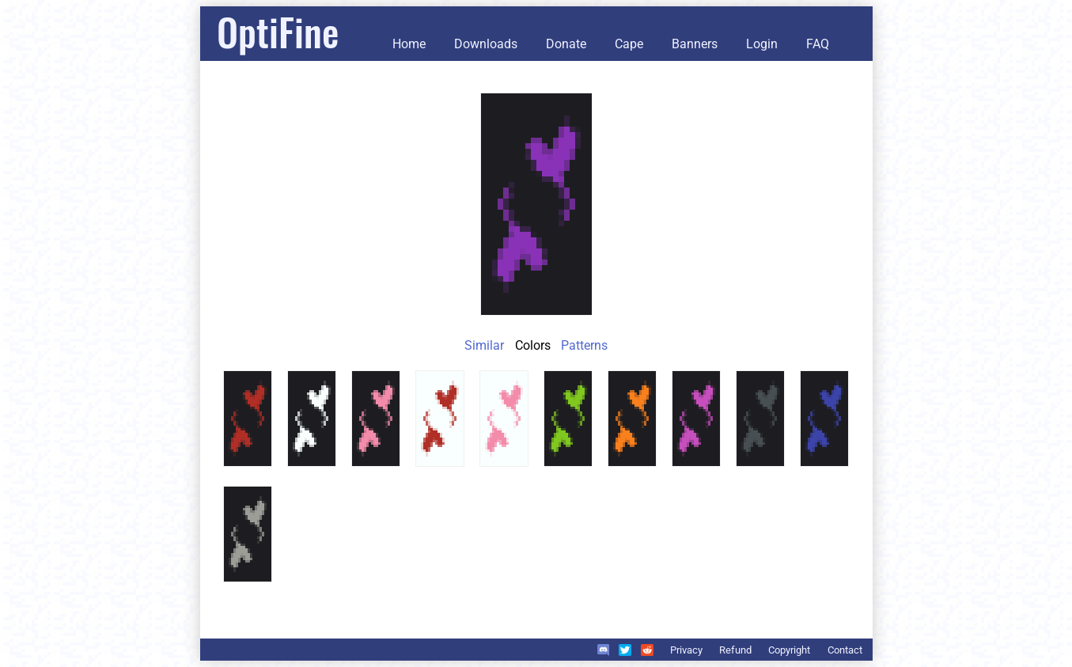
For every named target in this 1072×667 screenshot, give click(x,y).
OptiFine (278, 31)
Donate (566, 43)
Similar (484, 345)
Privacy (686, 650)
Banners (695, 43)
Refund (735, 650)
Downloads (485, 43)
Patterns (584, 345)
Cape (629, 43)
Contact (845, 650)
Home (409, 43)
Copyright (789, 650)
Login (762, 43)
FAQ (817, 43)
